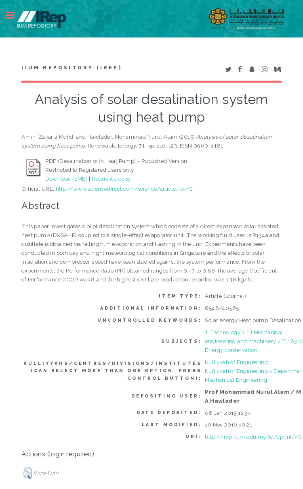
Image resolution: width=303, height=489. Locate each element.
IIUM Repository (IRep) (71, 68)
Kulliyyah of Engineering (236, 362)
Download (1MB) (66, 178)
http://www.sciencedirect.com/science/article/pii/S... (126, 188)
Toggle (14, 15)
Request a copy (111, 178)
